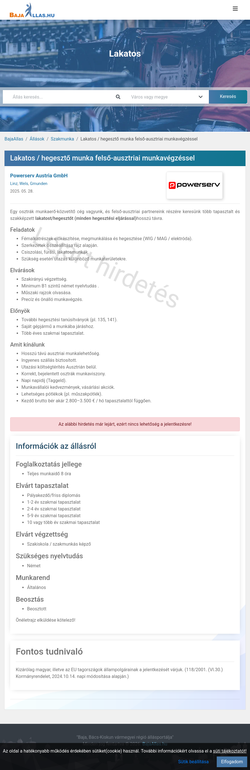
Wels (23, 183)
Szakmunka (62, 139)
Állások (37, 139)
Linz (13, 183)
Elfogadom (232, 761)
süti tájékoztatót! (230, 751)
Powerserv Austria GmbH (39, 175)
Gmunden (38, 183)
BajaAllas (14, 139)
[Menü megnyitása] (235, 9)
